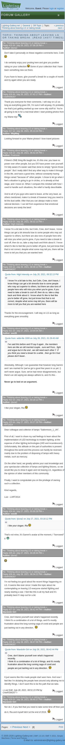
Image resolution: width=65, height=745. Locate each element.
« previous (59, 25)
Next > (26, 727)
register (60, 8)
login (51, 8)
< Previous (16, 727)
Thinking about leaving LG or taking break (21, 28)
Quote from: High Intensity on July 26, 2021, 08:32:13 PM (32, 274)
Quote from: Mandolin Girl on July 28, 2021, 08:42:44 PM (31, 649)
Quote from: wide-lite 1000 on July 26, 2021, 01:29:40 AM (32, 338)
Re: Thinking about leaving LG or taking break (24, 43)
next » (61, 28)
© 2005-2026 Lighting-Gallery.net (17, 736)
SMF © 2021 (50, 736)
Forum (7, 15)
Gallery (22, 15)
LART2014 (8, 425)
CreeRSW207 (9, 97)
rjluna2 (14, 48)
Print (61, 727)
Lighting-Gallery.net (11, 25)
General (26, 25)
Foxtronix (15, 155)
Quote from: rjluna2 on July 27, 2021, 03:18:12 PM (28, 519)
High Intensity (17, 224)
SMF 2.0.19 (39, 736)
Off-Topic (37, 25)
